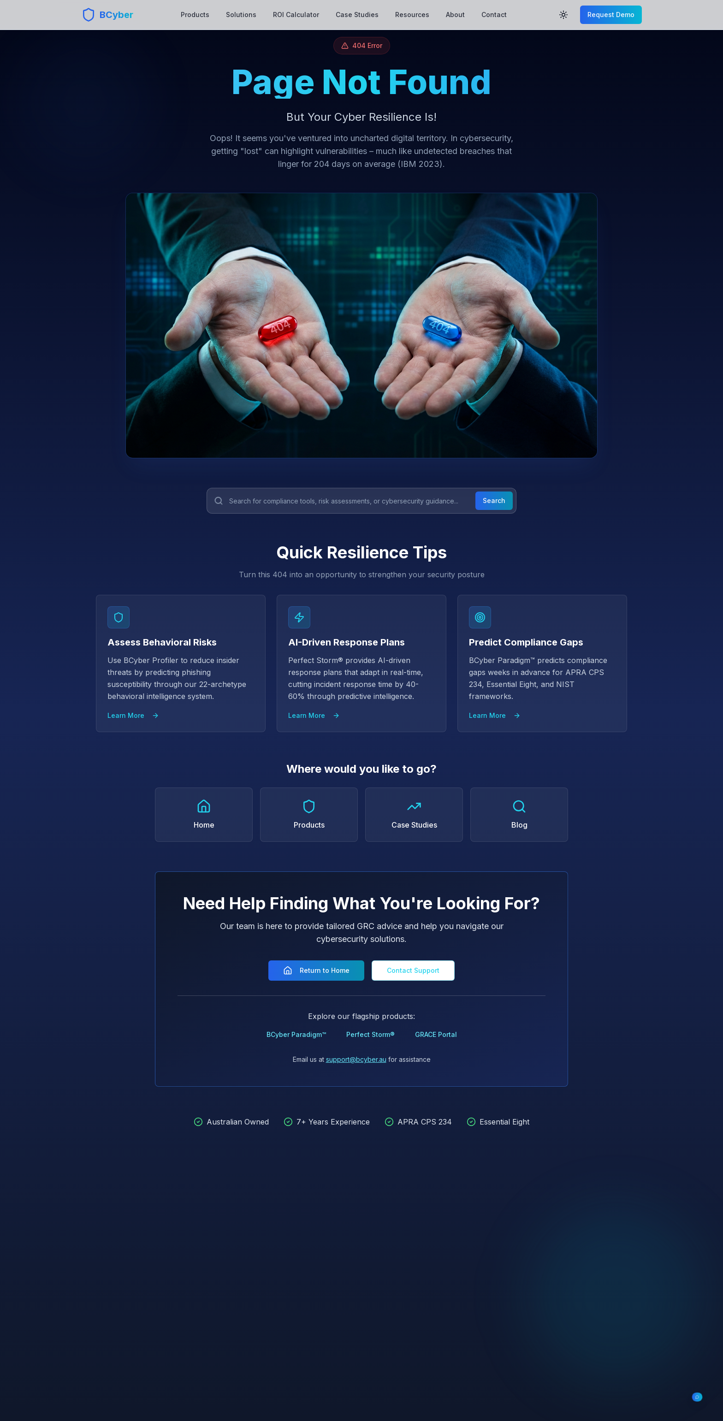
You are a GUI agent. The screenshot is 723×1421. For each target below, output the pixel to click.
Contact (494, 14)
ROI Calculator (296, 14)
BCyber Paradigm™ (296, 1034)
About (455, 14)
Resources (412, 14)
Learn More (133, 715)
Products (195, 14)
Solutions (241, 14)
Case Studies (357, 14)
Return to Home (316, 970)
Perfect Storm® (370, 1034)
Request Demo (610, 14)
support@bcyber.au (356, 1059)
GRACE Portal (436, 1034)
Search (494, 500)
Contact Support (413, 970)
